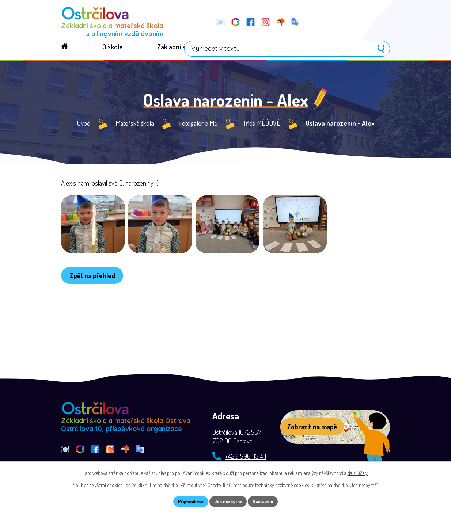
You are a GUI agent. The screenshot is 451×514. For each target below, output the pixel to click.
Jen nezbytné (228, 501)
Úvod (83, 124)
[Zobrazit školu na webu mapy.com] (335, 428)
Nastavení (267, 501)
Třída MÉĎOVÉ (261, 124)
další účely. (358, 472)
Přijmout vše (187, 501)
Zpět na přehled (95, 292)
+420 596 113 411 (245, 457)
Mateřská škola (134, 124)
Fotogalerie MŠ (198, 124)
